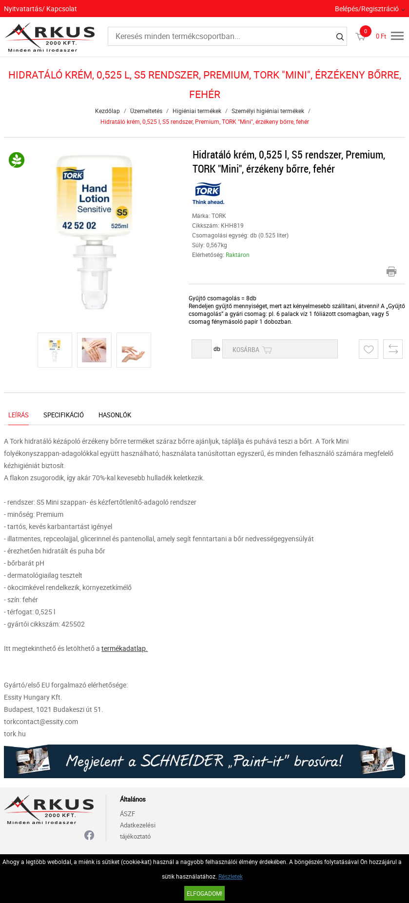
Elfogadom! (204, 893)
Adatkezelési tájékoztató (138, 831)
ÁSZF (127, 813)
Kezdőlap (107, 111)
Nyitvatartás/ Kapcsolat (40, 8)
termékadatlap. (124, 648)
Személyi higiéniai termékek (268, 111)
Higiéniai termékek (197, 111)
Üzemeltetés (146, 111)
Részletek (230, 876)
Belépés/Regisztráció (367, 8)
